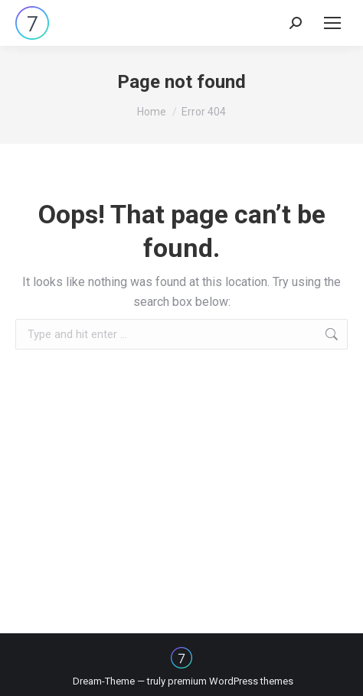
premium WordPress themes (230, 681)
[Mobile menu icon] (332, 23)
